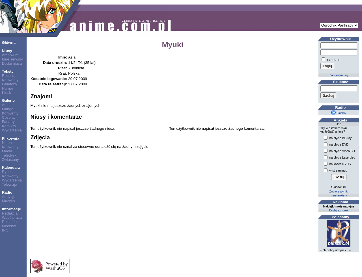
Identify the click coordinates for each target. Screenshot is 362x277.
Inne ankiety (339, 195)
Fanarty (8, 122)
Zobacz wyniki (338, 191)
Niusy (7, 51)
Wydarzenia (12, 130)
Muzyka (8, 201)
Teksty (8, 71)
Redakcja (10, 213)
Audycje (8, 196)
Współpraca (12, 217)
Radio (7, 192)
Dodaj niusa (12, 63)
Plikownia (10, 138)
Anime (7, 105)
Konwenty (10, 80)
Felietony (9, 84)
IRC (5, 230)
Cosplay (9, 117)
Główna (9, 42)
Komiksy (9, 126)
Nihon (7, 142)
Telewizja (9, 184)
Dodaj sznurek (338, 210)
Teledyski (10, 155)
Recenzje (10, 75)
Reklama (9, 222)
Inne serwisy (12, 59)
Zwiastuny (10, 159)
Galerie (8, 100)
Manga (8, 109)
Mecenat (9, 226)
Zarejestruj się (338, 75)
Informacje (11, 209)
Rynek (7, 172)
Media (7, 151)
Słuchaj (338, 113)
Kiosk (6, 92)
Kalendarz (11, 167)
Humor (7, 88)
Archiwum (10, 55)
